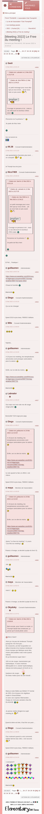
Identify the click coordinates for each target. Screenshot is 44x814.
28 (28, 51)
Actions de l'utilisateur (30, 57)
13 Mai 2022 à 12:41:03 (12, 301)
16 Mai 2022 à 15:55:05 (12, 491)
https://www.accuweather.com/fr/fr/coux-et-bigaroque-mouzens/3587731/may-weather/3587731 (20, 379)
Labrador (12, 393)
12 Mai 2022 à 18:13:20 (12, 150)
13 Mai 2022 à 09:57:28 (12, 271)
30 (33, 51)
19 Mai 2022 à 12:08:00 (12, 732)
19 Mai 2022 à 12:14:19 (12, 757)
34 (7, 54)
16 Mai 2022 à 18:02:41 (12, 585)
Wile (10, 323)
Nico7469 (12, 172)
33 (5, 54)
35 (9, 54)
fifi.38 (10, 147)
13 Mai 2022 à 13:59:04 (12, 326)
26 (23, 51)
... (21, 51)
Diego (10, 298)
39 (16, 54)
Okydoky (12, 607)
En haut (7, 790)
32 (38, 51)
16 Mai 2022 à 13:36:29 (12, 400)
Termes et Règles (16, 802)
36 (12, 54)
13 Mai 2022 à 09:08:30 (12, 176)
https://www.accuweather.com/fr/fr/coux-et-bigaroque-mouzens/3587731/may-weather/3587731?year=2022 (20, 278)
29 (30, 51)
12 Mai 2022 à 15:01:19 (12, 67)
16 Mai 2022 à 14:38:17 (12, 425)
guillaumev (13, 268)
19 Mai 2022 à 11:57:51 (12, 613)
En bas (6, 51)
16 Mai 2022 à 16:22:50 (12, 560)
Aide (7, 802)
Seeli (10, 63)
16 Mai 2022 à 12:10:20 (12, 352)
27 (25, 51)
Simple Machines (28, 804)
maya (10, 488)
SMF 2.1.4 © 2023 (15, 804)
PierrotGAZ (32, 28)
